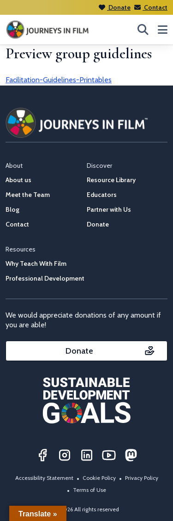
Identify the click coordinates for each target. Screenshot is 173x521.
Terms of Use (89, 489)
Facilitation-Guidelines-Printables (59, 79)
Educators (102, 194)
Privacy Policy (141, 477)
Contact (150, 7)
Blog (12, 209)
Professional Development (45, 278)
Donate (115, 7)
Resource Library (111, 180)
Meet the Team (28, 194)
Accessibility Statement (44, 477)
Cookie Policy (99, 477)
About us (18, 180)
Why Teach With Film (36, 263)
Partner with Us (109, 209)
